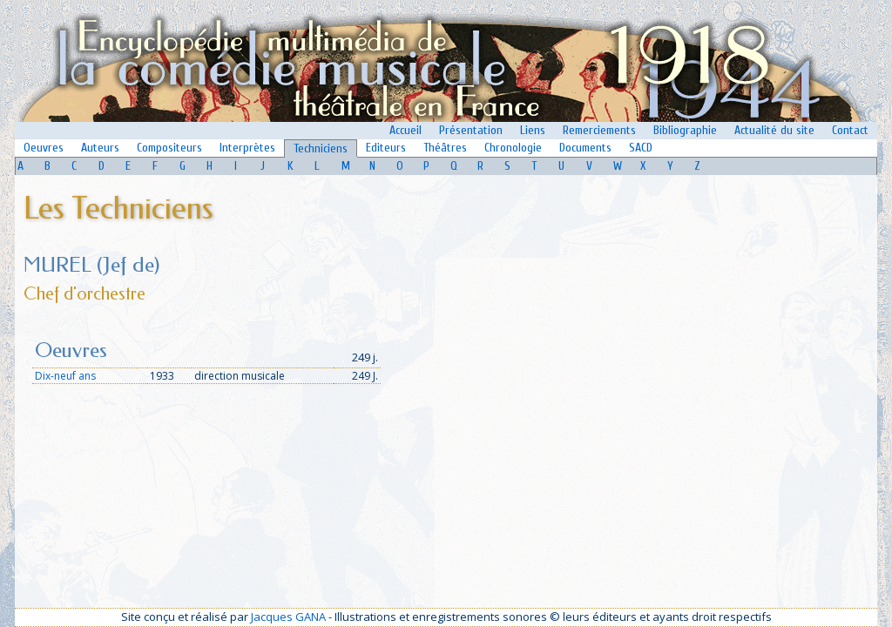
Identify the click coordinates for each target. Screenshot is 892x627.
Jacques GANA (288, 616)
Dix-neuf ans (65, 375)
